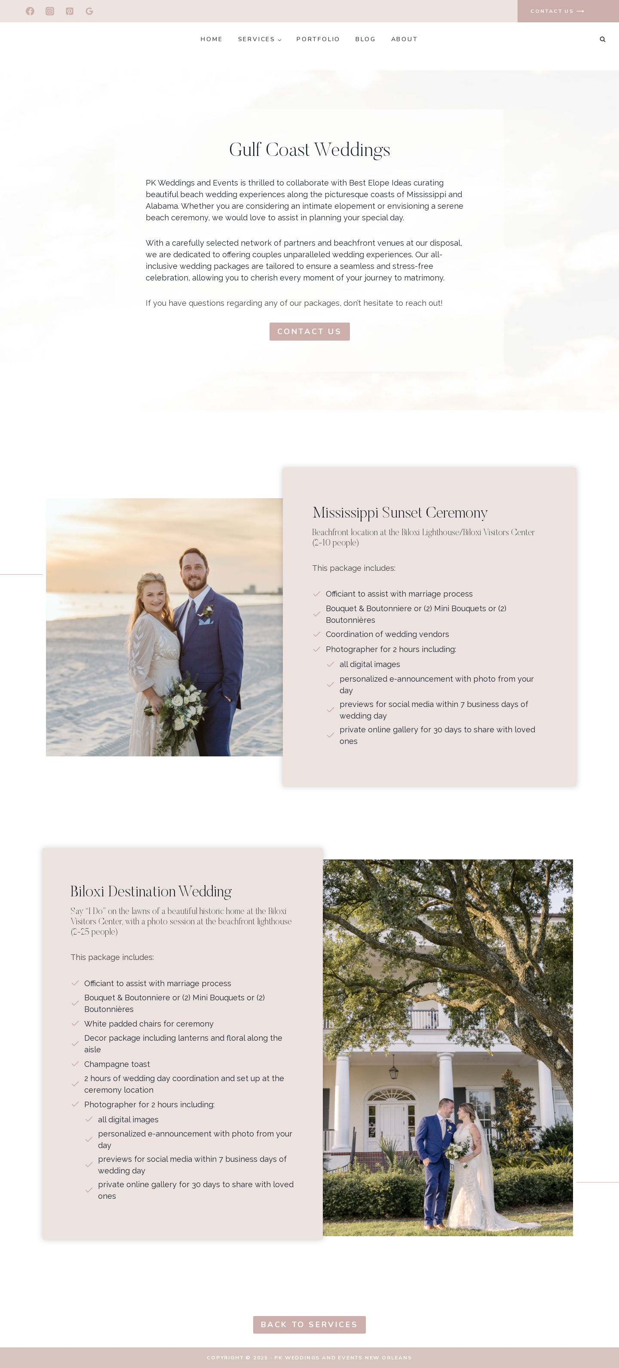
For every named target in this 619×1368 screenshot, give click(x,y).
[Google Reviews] (89, 11)
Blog (365, 39)
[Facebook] (30, 11)
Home (212, 39)
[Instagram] (49, 11)
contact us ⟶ (557, 11)
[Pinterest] (69, 11)
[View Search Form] (603, 40)
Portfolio (318, 39)
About (404, 39)
